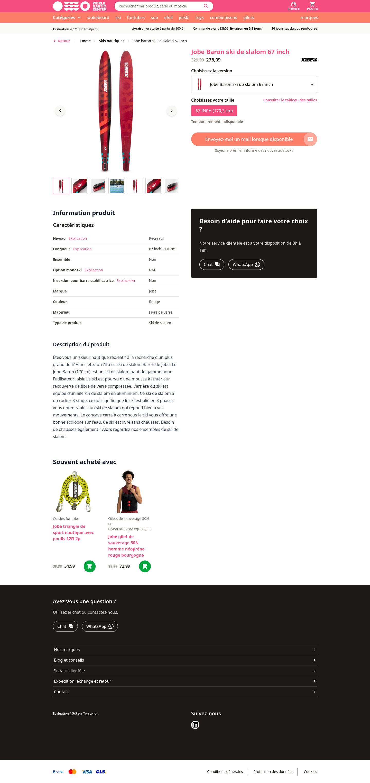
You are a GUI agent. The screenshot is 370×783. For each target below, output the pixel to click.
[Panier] (312, 6)
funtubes (136, 17)
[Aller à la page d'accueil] (79, 6)
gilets (248, 17)
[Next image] (171, 110)
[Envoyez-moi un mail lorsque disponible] (254, 139)
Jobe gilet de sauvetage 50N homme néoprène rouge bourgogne (126, 546)
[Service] (293, 6)
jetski (184, 17)
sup (154, 17)
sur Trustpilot (75, 29)
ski (118, 17)
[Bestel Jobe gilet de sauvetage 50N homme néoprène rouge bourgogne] (145, 566)
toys (200, 17)
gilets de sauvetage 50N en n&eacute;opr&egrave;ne (129, 523)
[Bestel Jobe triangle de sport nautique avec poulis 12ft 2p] (90, 566)
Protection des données (273, 771)
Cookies (310, 771)
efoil (168, 17)
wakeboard (98, 17)
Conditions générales (225, 771)
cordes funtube (66, 518)
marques (309, 17)
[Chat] (211, 264)
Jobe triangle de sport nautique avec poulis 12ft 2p (73, 532)
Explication (78, 238)
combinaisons (223, 17)
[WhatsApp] (246, 264)
